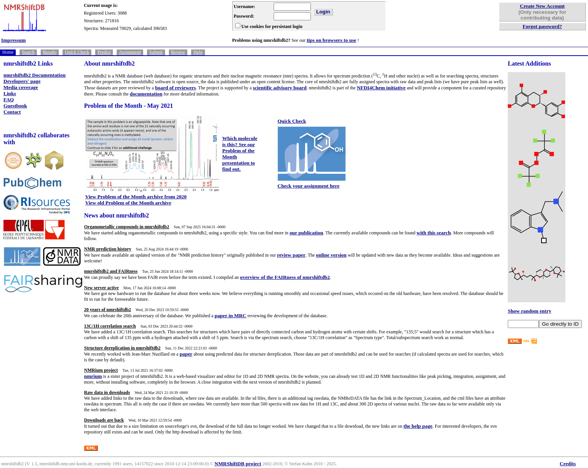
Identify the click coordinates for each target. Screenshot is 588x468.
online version (331, 255)
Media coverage (20, 87)
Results (49, 52)
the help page (418, 426)
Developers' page (22, 81)
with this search (433, 233)
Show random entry (529, 311)
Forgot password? (542, 26)
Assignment (130, 52)
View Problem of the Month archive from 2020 (136, 196)
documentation (146, 94)
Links (9, 93)
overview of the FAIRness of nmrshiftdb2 (285, 277)
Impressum (13, 40)
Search (28, 52)
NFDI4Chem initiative (381, 88)
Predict (104, 52)
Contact (12, 112)
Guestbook (15, 106)
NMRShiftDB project (238, 463)
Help (197, 52)
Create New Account (542, 6)
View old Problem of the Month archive (128, 203)
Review (178, 52)
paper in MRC (230, 315)
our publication (306, 233)
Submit (156, 52)
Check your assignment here (308, 186)
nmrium (93, 376)
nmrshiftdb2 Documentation (34, 75)
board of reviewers (175, 88)
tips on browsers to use (331, 40)
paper (186, 354)
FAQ (8, 99)
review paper (291, 255)
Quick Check (77, 52)
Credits (568, 463)
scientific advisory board (280, 88)
